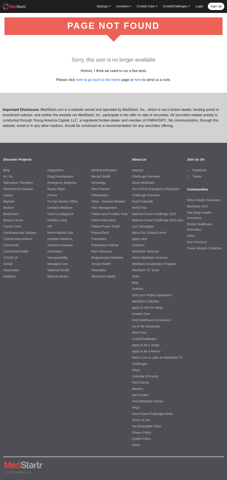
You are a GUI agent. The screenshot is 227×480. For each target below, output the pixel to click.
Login (199, 6)
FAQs (136, 407)
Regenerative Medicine (107, 257)
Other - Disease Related (108, 201)
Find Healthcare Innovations (151, 320)
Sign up (216, 6)
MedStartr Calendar (145, 301)
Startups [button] (102, 6)
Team (135, 276)
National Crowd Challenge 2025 (154, 214)
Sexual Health (101, 264)
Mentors (137, 389)
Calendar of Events (145, 376)
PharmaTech (100, 232)
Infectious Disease (60, 245)
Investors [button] (122, 6)
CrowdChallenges (144, 339)
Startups (137, 170)
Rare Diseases (101, 251)
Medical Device (58, 276)
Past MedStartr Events (147, 401)
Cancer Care (12, 226)
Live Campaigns (143, 226)
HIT (50, 226)
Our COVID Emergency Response (155, 189)
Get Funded (140, 395)
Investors (138, 245)
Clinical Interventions (17, 239)
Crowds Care (141, 314)
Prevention (98, 239)
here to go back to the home (98, 80)
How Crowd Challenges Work (152, 414)
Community (11, 245)
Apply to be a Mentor (146, 351)
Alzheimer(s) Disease (18, 189)
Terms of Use (141, 420)
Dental (7, 264)
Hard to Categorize (60, 214)
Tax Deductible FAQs (146, 426)
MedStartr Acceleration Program (154, 264)
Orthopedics (99, 195)
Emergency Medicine (62, 182)
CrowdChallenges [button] (175, 6)
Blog (6, 170)
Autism (8, 195)
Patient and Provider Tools (109, 214)
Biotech (8, 207)
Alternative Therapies (18, 182)
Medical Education (104, 170)
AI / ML (8, 176)
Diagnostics (55, 170)
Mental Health (100, 176)
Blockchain (10, 214)
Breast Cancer (13, 220)
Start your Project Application (152, 295)
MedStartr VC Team (145, 270)
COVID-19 (10, 257)
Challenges (139, 364)
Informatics (55, 251)
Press (136, 445)
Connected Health (15, 251)
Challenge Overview (146, 176)
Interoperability (57, 257)
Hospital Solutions (59, 239)
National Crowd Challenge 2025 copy (157, 220)
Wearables (98, 270)
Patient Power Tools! (105, 226)
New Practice (100, 189)
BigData (8, 201)
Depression (11, 270)
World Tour (139, 207)
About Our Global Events (149, 232)
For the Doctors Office (62, 201)
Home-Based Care (60, 232)
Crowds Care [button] (146, 6)
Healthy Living (57, 220)
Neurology (98, 182)
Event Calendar (142, 201)
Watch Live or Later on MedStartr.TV (157, 357)
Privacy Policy (141, 432)
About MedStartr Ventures (150, 257)
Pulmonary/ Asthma (104, 245)
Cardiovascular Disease (19, 232)
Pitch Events (140, 382)
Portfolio (137, 289)
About (136, 370)
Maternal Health (58, 270)
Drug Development (60, 176)
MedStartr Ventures (145, 251)
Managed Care (57, 264)
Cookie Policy (141, 439)
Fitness (52, 195)
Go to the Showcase (146, 326)
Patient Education (103, 220)
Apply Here (139, 239)
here (137, 80)
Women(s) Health (103, 276)
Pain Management (104, 207)
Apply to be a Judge (146, 345)
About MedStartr (143, 182)
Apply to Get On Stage (147, 307)
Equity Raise (56, 189)
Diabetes (9, 276)
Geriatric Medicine (60, 207)
